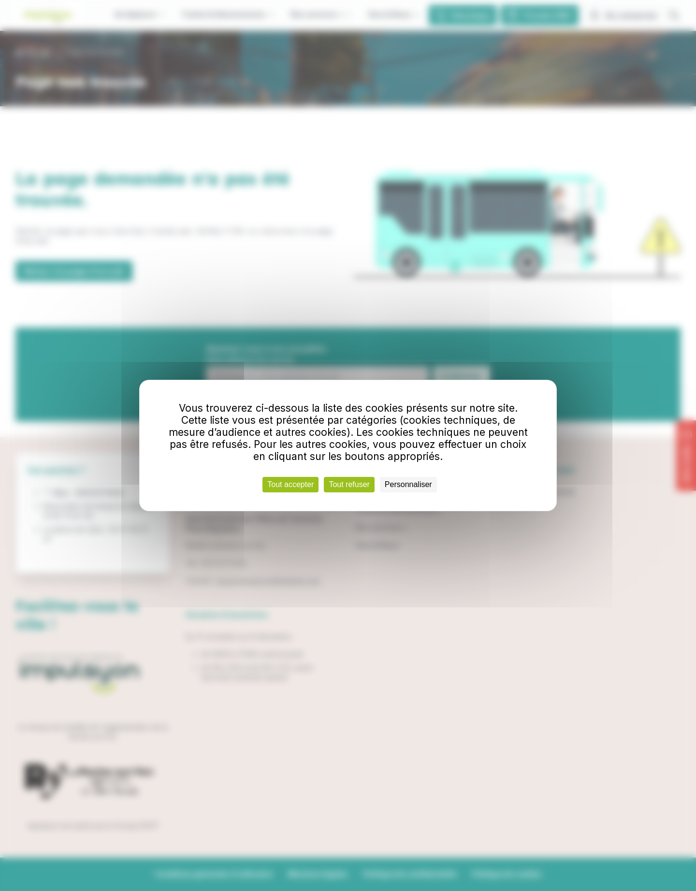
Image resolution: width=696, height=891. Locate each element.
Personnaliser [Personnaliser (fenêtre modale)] (408, 484)
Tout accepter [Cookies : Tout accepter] (290, 484)
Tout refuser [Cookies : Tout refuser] (349, 484)
